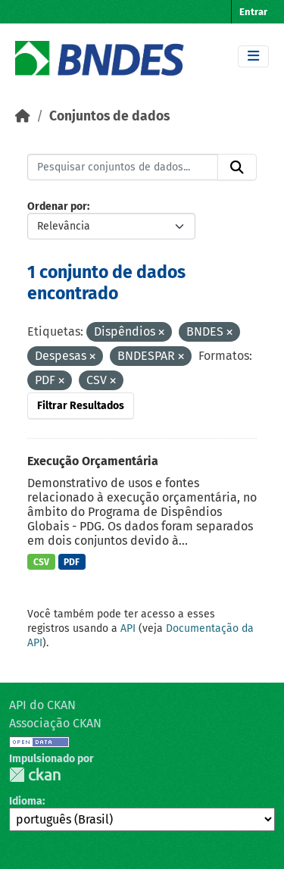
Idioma (25, 801)
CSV (41, 562)
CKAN (35, 775)
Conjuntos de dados (109, 116)
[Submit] (237, 167)
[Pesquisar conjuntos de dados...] (122, 167)
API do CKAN (42, 705)
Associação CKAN (55, 723)
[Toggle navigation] (253, 56)
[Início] (22, 116)
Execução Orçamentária (92, 461)
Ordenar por (57, 206)
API (128, 628)
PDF (72, 562)
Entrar (253, 11)
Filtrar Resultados (80, 405)
